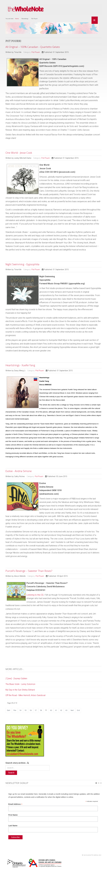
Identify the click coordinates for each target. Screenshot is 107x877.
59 (46, 710)
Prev (14, 710)
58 (41, 710)
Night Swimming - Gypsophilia (22, 264)
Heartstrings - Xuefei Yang (20, 365)
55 (26, 710)
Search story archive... (16, 763)
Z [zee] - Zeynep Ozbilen (16, 678)
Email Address (15, 804)
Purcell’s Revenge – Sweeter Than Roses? (29, 571)
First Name (13, 815)
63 (66, 710)
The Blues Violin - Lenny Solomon (20, 684)
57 (36, 710)
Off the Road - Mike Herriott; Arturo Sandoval (25, 695)
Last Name (12, 826)
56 (31, 710)
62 (61, 710)
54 (20, 710)
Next (72, 710)
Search (11, 772)
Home (17, 18)
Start (8, 710)
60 (51, 710)
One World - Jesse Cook (19, 152)
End (78, 710)
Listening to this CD (35, 595)
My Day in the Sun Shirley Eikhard (20, 690)
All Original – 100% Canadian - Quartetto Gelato (33, 47)
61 (56, 710)
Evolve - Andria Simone (19, 471)
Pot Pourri (36, 52)
